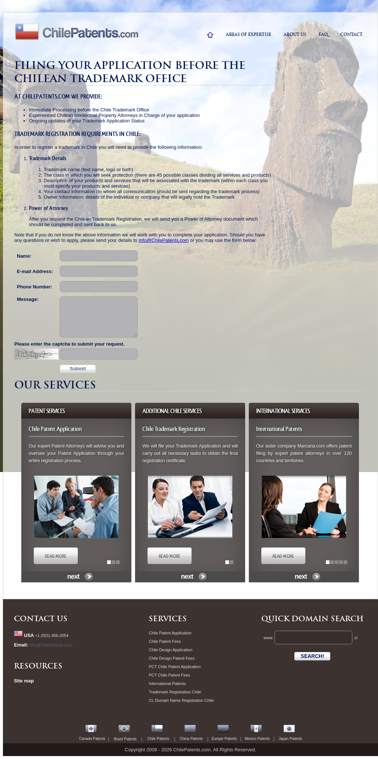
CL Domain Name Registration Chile (181, 700)
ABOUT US (295, 34)
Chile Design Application (170, 650)
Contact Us (41, 618)
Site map (24, 681)
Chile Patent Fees (165, 641)
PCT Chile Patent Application (174, 666)
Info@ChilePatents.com (164, 240)
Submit (78, 368)
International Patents (167, 683)
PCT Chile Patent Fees (169, 675)
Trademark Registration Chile (175, 692)
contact (351, 34)
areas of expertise (248, 34)
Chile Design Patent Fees (172, 658)
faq (323, 34)
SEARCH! (312, 656)
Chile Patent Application (170, 633)
